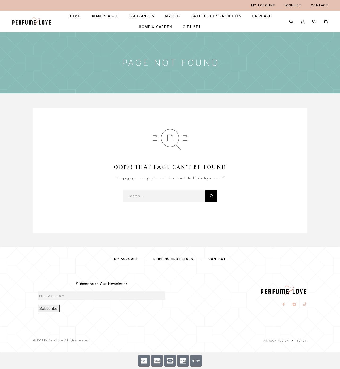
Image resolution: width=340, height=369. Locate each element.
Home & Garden (155, 27)
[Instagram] (294, 304)
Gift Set (192, 27)
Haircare (262, 16)
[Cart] (326, 22)
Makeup (173, 16)
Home (74, 16)
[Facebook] (283, 304)
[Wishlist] (314, 22)
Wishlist (293, 5)
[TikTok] (305, 304)
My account (263, 5)
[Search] (291, 21)
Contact (319, 5)
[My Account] (303, 21)
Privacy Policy (276, 340)
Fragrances (141, 16)
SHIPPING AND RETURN (173, 259)
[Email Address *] (101, 295)
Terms (302, 340)
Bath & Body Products (216, 16)
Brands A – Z (104, 16)
